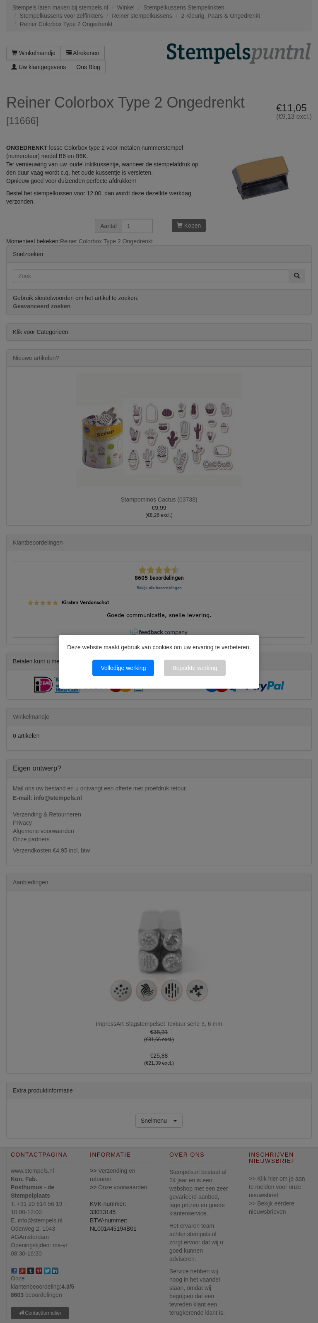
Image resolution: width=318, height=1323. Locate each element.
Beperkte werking (194, 668)
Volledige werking (123, 668)
